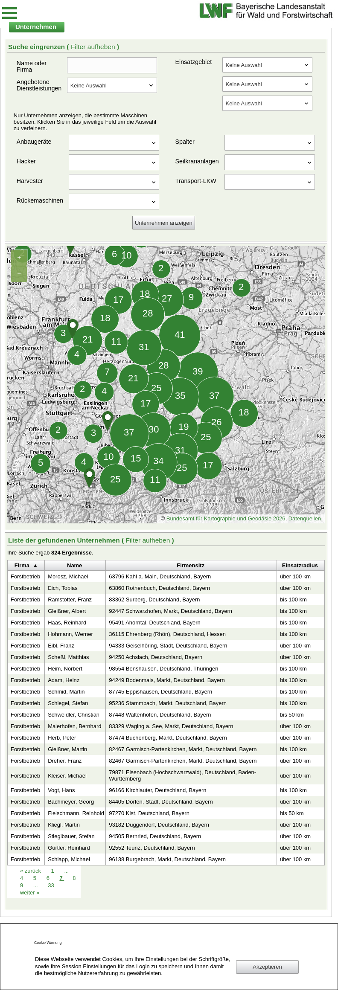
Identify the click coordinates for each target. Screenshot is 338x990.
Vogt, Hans (61, 790)
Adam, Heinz (63, 680)
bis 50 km (291, 714)
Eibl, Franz (61, 645)
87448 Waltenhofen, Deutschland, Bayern (160, 714)
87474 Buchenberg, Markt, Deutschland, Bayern (168, 738)
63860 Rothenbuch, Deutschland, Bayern (159, 588)
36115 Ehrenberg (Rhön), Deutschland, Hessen (167, 634)
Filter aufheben (94, 46)
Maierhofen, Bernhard (74, 726)
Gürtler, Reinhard (69, 848)
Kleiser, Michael (67, 775)
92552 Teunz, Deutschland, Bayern (152, 848)
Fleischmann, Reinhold (76, 813)
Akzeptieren (267, 967)
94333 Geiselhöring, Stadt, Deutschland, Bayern (168, 645)
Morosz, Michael (68, 576)
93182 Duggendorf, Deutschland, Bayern (159, 825)
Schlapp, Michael (69, 859)
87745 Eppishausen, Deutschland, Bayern (160, 691)
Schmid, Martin (66, 691)
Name (74, 565)
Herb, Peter (62, 738)
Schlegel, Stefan (68, 703)
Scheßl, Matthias (68, 657)
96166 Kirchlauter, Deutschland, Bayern (157, 790)
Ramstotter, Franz (70, 599)
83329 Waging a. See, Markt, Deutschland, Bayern (171, 726)
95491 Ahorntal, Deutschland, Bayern (155, 622)
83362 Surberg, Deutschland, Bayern (154, 599)
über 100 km (295, 576)
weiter (29, 892)
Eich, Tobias (63, 588)
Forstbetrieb (25, 576)
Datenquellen (304, 518)
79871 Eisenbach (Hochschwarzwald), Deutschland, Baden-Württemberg (182, 775)
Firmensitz (190, 565)
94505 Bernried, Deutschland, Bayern (155, 836)
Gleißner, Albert (67, 611)
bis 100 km (293, 599)
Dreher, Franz (65, 761)
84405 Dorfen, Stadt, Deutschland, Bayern (161, 801)
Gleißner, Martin (67, 749)
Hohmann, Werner (70, 634)
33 (51, 885)
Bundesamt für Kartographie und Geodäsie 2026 (226, 518)
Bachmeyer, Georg (71, 801)
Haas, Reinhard (67, 622)
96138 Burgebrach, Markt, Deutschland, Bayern (167, 859)
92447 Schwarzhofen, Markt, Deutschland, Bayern (170, 611)
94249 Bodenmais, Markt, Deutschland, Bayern (166, 680)
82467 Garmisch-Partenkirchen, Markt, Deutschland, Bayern (182, 749)
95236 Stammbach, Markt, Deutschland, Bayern (168, 703)
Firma (22, 565)
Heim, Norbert (65, 668)
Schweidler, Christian (73, 714)
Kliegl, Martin (64, 825)
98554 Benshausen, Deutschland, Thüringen (163, 668)
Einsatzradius (300, 565)
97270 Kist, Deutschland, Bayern (149, 813)
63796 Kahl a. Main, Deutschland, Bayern (160, 576)
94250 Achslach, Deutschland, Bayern (155, 657)
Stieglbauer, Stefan (71, 836)
